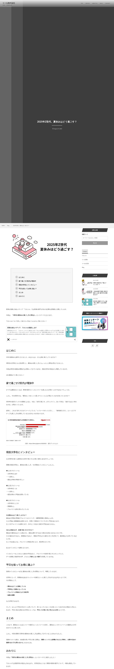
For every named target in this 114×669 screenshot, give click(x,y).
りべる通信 (85, 259)
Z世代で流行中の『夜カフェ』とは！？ (99, 283)
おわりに (22, 296)
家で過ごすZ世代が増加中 (27, 281)
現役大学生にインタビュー (28, 285)
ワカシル (84, 255)
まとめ (21, 292)
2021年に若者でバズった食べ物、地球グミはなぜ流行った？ (100, 302)
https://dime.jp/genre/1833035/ (38, 443)
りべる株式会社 (9, 3)
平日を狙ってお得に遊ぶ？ (28, 289)
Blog (83, 267)
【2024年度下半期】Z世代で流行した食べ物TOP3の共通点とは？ (100, 293)
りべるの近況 (85, 263)
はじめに (22, 277)
